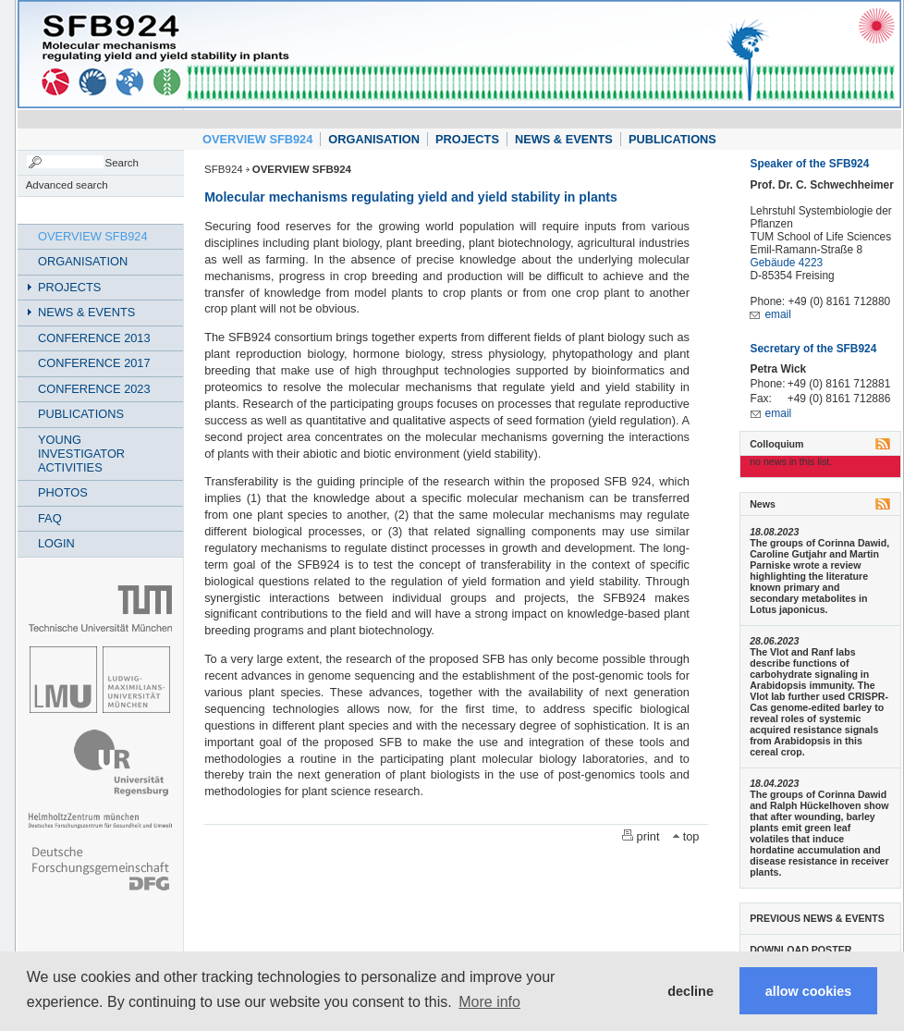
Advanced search (67, 184)
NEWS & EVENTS (564, 139)
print (648, 836)
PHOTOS (63, 492)
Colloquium (776, 443)
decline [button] (690, 991)
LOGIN (56, 543)
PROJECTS (467, 139)
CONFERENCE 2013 (94, 338)
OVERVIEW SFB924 (257, 139)
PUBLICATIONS (672, 139)
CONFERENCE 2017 (94, 363)
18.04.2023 (774, 783)
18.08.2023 (774, 531)
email (777, 314)
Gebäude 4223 (786, 262)
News (763, 503)
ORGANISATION (374, 139)
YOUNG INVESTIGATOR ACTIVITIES (81, 453)
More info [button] (489, 1002)
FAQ (50, 518)
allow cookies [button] (808, 991)
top (691, 836)
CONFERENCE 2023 (94, 389)
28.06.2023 (774, 640)
